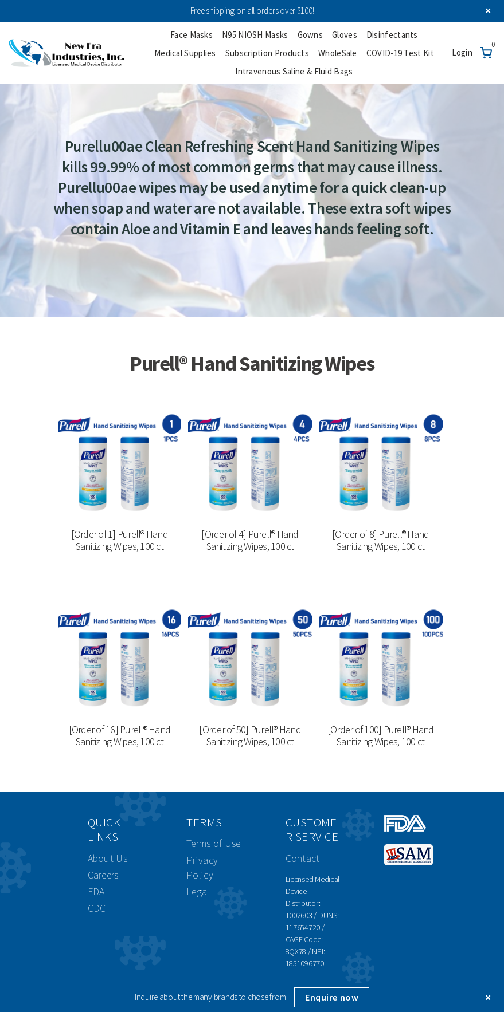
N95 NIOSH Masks (255, 34)
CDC (97, 908)
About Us (107, 858)
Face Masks (191, 34)
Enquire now (331, 997)
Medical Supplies (185, 53)
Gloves (344, 34)
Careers (103, 874)
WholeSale (337, 53)
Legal (198, 891)
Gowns (310, 34)
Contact (303, 858)
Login (462, 52)
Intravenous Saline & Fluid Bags (294, 71)
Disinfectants (392, 34)
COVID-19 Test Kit (400, 53)
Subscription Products (267, 53)
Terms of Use (213, 843)
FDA (96, 891)
